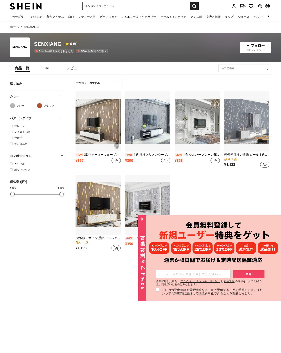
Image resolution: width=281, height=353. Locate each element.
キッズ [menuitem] (229, 16)
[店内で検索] (244, 68)
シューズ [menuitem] (243, 16)
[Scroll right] (268, 16)
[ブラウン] (50, 105)
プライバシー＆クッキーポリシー (200, 281)
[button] (136, 6)
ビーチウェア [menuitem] (108, 16)
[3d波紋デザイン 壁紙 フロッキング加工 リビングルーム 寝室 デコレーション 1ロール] (98, 205)
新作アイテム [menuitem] (55, 16)
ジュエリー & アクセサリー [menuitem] (138, 16)
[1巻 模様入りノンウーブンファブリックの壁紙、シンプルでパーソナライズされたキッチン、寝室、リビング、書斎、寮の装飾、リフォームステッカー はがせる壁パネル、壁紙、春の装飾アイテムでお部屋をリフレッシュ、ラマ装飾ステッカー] (147, 121)
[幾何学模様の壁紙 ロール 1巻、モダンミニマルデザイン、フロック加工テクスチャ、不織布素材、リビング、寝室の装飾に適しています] (246, 121)
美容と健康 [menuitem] (213, 16)
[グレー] (23, 105)
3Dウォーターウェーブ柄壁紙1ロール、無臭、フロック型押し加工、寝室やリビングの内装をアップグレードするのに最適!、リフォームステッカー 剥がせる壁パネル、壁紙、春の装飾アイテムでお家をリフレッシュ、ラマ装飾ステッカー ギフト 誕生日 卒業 (98, 155)
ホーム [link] (14, 27)
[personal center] (234, 6)
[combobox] (97, 83)
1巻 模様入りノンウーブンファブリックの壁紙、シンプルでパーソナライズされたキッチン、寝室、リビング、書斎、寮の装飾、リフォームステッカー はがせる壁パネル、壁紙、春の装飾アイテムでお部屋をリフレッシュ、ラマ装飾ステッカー (147, 155)
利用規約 (229, 281)
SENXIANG (47, 44)
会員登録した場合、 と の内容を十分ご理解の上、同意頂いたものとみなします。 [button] (209, 283)
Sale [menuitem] (71, 16)
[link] (242, 6)
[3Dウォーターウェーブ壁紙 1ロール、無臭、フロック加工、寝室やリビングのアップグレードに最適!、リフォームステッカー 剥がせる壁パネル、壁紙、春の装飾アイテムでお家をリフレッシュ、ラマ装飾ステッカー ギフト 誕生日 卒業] (147, 205)
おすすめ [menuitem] (36, 16)
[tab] (22, 68)
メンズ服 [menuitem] (196, 16)
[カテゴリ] (19, 16)
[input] (193, 274)
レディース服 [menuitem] (86, 16)
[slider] (12, 194)
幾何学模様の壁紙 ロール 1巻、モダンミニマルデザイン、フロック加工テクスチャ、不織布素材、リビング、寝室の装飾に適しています (246, 155)
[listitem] (55, 51)
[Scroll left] (263, 16)
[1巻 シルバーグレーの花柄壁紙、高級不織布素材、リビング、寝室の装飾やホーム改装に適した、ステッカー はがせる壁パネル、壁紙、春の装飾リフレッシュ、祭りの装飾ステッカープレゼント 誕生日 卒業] (197, 121)
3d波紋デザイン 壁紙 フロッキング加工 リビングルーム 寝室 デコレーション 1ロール (98, 238)
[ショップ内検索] (266, 68)
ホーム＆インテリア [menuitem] (173, 16)
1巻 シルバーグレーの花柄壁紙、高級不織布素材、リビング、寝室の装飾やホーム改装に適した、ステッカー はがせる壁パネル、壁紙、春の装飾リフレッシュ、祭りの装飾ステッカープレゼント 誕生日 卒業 (197, 155)
